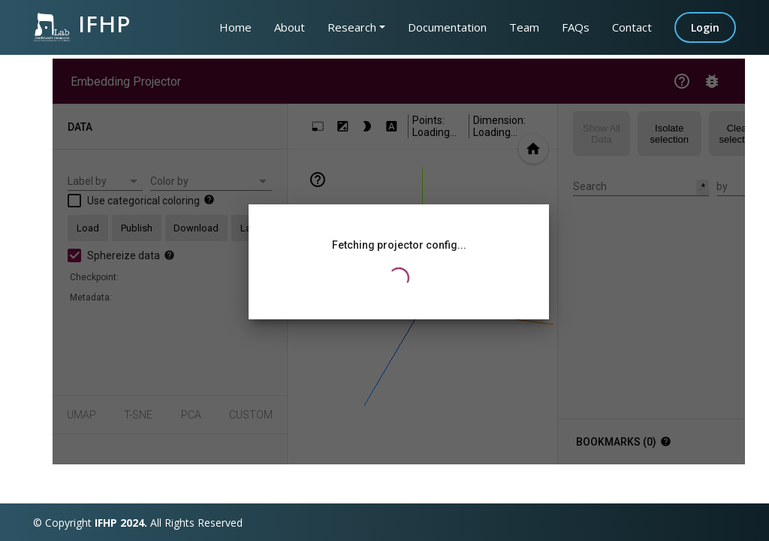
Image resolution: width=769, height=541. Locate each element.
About (289, 27)
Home (235, 27)
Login (705, 27)
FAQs (576, 27)
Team (524, 27)
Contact (632, 27)
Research (351, 27)
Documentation (447, 27)
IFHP (82, 24)
